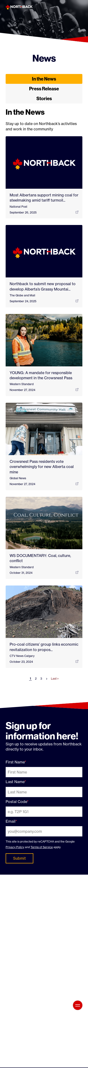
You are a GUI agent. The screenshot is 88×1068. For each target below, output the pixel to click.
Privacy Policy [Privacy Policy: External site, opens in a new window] (15, 847)
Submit (19, 858)
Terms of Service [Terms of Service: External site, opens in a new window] (42, 847)
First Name (15, 762)
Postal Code (16, 801)
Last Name (15, 781)
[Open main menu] (77, 1005)
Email (10, 821)
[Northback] (19, 7)
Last (55, 678)
